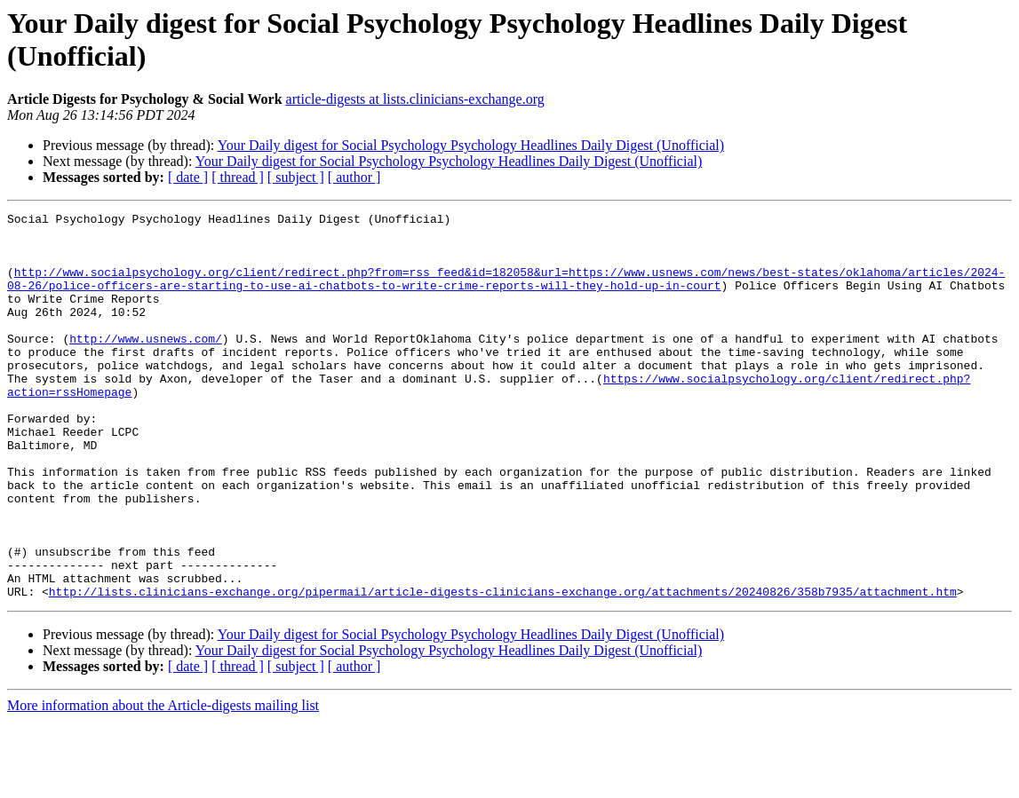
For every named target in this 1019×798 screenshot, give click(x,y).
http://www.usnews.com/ (145, 365)
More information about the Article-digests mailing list (163, 782)
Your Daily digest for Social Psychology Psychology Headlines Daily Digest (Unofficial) (471, 145)
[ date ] (188, 177)
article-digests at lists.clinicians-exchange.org (415, 99)
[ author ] (354, 177)
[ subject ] (295, 177)
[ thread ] (237, 177)
